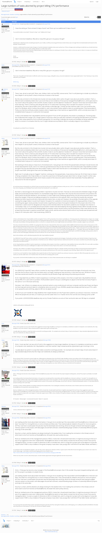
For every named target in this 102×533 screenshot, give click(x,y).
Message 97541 (15, 466)
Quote (33, 61)
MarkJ (3, 65)
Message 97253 (15, 65)
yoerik (4, 418)
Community (36, 1)
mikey (3, 138)
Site (43, 1)
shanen (5, 370)
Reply (30, 61)
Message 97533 (15, 370)
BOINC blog (16, 82)
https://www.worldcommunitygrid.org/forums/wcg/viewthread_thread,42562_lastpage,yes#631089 (37, 452)
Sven (3, 323)
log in (16, 17)
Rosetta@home (7, 1)
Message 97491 (15, 340)
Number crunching (14, 14)
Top (99, 520)
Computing (27, 1)
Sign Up (91, 1)
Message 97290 (15, 265)
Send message (5, 26)
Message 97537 (15, 406)
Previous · (3, 19)
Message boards (5, 14)
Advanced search (6, 11)
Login (97, 1)
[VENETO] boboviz (5, 90)
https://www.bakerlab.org (51, 531)
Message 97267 (15, 89)
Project (19, 1)
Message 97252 (15, 24)
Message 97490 (15, 323)
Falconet (4, 406)
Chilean (5, 265)
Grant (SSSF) (6, 24)
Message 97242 (46, 24)
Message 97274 (15, 138)
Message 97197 (46, 89)
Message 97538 (15, 418)
